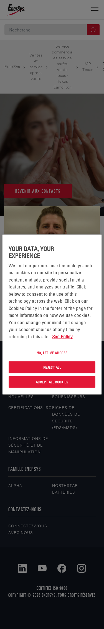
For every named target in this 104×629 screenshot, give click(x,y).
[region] (51, 314)
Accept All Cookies (52, 382)
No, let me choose (52, 353)
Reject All (52, 367)
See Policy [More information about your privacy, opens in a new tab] (62, 336)
